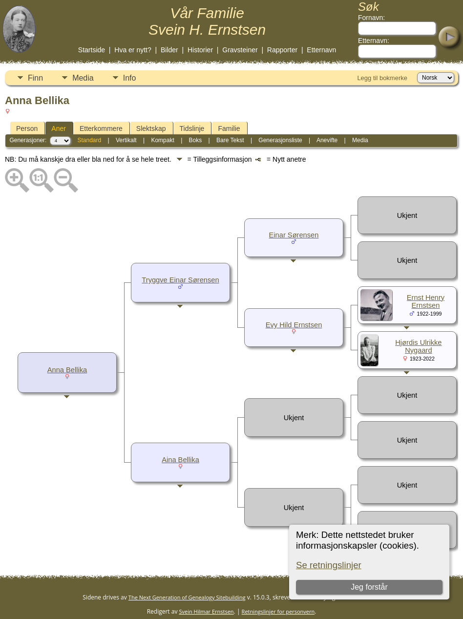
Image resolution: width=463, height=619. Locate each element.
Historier (200, 50)
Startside (91, 50)
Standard (89, 140)
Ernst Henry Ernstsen (425, 301)
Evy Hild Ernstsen (294, 325)
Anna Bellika (67, 370)
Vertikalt (126, 140)
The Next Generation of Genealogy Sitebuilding (187, 597)
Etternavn (321, 50)
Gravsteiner (239, 50)
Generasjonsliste (280, 140)
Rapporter (282, 50)
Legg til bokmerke (382, 78)
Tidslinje (192, 128)
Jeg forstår (369, 587)
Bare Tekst (230, 140)
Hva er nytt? (132, 50)
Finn (35, 78)
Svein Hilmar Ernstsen (206, 611)
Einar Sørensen (294, 235)
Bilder (169, 50)
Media (83, 78)
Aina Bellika (180, 460)
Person (27, 128)
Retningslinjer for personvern (278, 611)
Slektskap (151, 128)
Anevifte (326, 140)
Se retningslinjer (328, 565)
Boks (195, 140)
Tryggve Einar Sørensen (180, 280)
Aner (58, 128)
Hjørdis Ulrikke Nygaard (418, 346)
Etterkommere (101, 128)
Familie (229, 128)
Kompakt (162, 140)
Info (129, 78)
